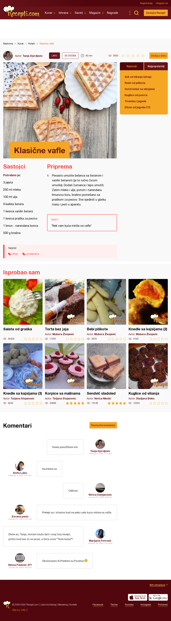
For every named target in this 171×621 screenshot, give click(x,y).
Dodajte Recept (155, 12)
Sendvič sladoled (106, 374)
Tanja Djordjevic (33, 55)
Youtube (129, 604)
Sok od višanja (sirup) (138, 76)
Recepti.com (21, 11)
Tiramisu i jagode (135, 101)
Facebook (98, 604)
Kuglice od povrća (136, 95)
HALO (24, 609)
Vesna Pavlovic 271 (20, 564)
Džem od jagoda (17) (137, 107)
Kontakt (73, 604)
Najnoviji (132, 66)
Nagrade (112, 12)
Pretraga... (136, 13)
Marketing (63, 604)
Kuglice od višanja (148, 374)
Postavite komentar (103, 425)
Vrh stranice (157, 584)
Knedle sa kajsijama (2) (148, 309)
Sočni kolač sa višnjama (140, 88)
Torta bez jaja (64, 309)
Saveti (79, 12)
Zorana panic (20, 516)
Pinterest (163, 604)
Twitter (114, 604)
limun (15, 253)
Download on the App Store (137, 597)
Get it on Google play (158, 597)
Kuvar (48, 12)
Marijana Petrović (100, 540)
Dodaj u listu (158, 55)
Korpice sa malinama (64, 374)
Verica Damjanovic (100, 494)
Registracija (146, 3)
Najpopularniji (156, 66)
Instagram (146, 604)
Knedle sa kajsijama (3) (23, 374)
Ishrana (63, 12)
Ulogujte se (162, 3)
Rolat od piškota (135, 82)
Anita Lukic (20, 472)
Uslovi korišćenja (48, 604)
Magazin (95, 12)
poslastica (33, 253)
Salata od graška (23, 309)
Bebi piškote (106, 309)
